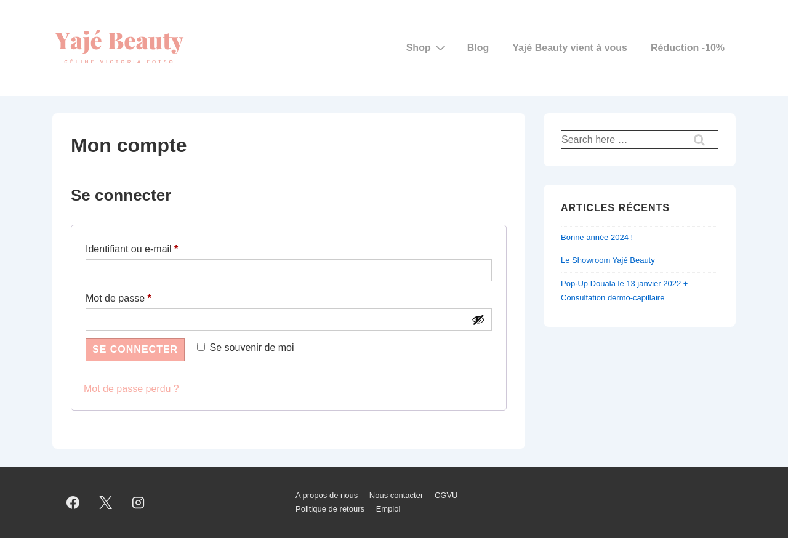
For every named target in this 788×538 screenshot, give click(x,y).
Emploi (388, 508)
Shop (427, 47)
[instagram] (138, 502)
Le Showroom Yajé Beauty (608, 260)
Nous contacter (396, 495)
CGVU (446, 495)
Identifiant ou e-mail (155, 246)
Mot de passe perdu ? (131, 388)
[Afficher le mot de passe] (478, 319)
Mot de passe (142, 296)
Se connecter (135, 349)
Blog (478, 47)
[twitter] (106, 502)
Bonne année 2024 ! (597, 237)
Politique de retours (330, 508)
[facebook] (73, 502)
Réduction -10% (688, 47)
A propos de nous (327, 495)
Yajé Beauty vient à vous (569, 47)
